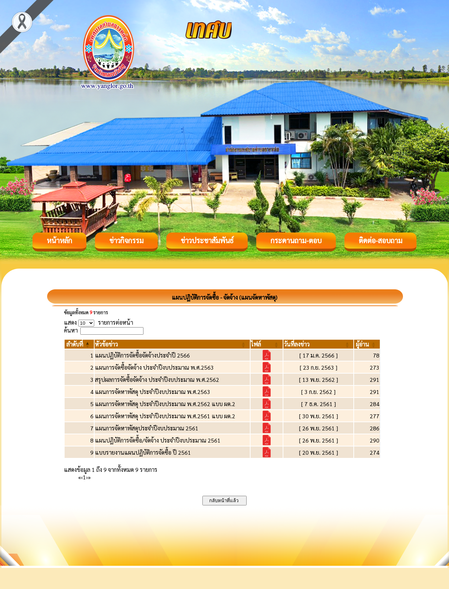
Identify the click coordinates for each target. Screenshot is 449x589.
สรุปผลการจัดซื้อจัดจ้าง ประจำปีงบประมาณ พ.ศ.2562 (157, 379)
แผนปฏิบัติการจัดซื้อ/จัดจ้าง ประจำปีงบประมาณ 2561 (158, 440)
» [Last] (89, 477)
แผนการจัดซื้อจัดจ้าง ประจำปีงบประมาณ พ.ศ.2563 (154, 367)
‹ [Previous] (82, 477)
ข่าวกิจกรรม (126, 240)
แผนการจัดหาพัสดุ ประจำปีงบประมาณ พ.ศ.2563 (152, 391)
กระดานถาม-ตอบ (296, 240)
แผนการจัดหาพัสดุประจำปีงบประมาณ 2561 (146, 428)
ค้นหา (71, 330)
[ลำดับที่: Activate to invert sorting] (79, 344)
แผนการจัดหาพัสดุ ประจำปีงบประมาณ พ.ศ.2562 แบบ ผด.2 (165, 404)
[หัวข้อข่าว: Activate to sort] (172, 344)
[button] (74, 344)
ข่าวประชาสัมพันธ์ (207, 240)
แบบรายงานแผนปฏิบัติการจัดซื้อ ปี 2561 (143, 452)
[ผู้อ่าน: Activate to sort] (367, 344)
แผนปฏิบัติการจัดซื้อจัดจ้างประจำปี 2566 (142, 355)
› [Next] (87, 477)
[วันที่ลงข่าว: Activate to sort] (318, 344)
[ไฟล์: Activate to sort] (267, 344)
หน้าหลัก (59, 240)
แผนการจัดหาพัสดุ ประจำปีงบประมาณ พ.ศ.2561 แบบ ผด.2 (165, 416)
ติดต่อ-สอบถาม (380, 240)
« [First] (79, 477)
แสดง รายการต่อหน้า (98, 322)
